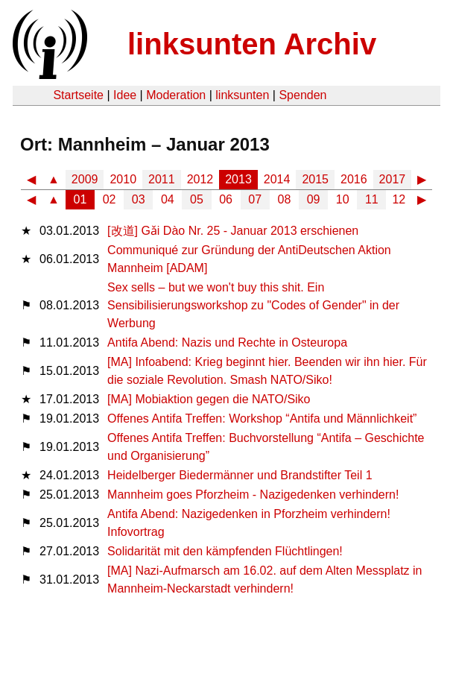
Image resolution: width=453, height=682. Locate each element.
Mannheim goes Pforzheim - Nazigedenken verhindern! (253, 494)
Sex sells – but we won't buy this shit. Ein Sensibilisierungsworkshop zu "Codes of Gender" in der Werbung (253, 305)
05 (196, 199)
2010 (123, 179)
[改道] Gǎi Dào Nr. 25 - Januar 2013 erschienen (232, 230)
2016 (353, 179)
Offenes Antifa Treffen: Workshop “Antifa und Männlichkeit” (261, 418)
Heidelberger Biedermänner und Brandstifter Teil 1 (239, 475)
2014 (277, 179)
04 (167, 199)
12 (398, 199)
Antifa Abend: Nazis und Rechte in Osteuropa (227, 342)
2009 (85, 179)
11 (371, 199)
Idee (124, 95)
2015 (315, 179)
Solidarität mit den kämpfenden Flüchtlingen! (225, 551)
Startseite (78, 95)
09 (313, 199)
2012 (200, 179)
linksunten (242, 95)
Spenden (302, 95)
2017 (392, 179)
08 (284, 199)
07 (255, 199)
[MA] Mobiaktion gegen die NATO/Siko (208, 399)
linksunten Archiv (251, 44)
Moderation (176, 95)
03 (138, 199)
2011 (161, 179)
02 (109, 199)
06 (225, 199)
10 (342, 199)
